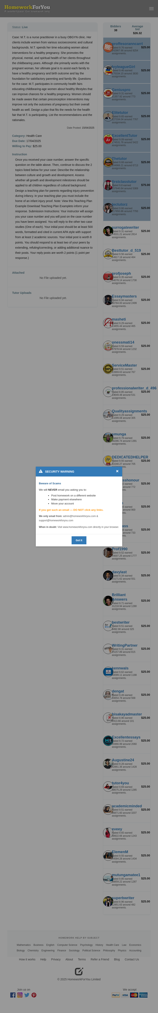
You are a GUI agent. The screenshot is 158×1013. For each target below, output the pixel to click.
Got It (79, 540)
